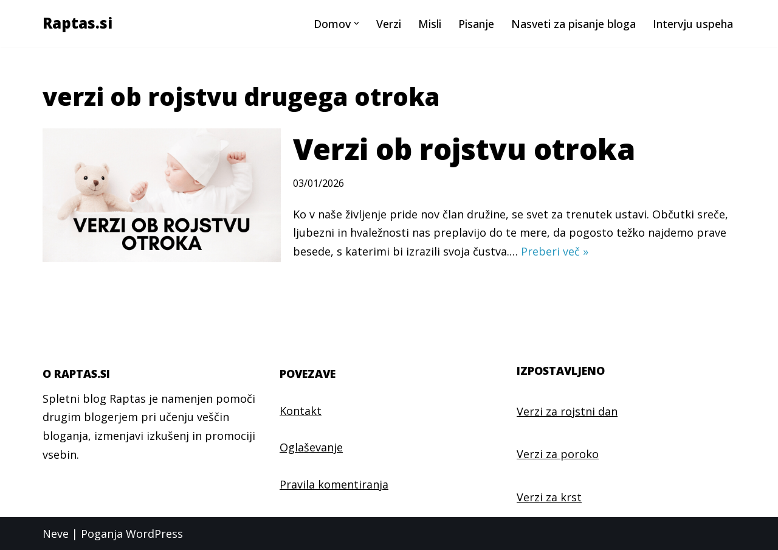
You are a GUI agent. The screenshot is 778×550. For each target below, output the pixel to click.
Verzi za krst (549, 497)
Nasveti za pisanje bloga (573, 23)
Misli (429, 23)
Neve (56, 533)
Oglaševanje (311, 447)
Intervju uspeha (693, 23)
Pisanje (476, 23)
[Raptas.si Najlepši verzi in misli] (77, 23)
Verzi (388, 23)
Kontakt (301, 410)
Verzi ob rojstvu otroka (464, 149)
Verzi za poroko (558, 454)
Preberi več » (554, 251)
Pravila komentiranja (334, 484)
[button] (356, 23)
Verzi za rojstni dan (567, 411)
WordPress (154, 533)
